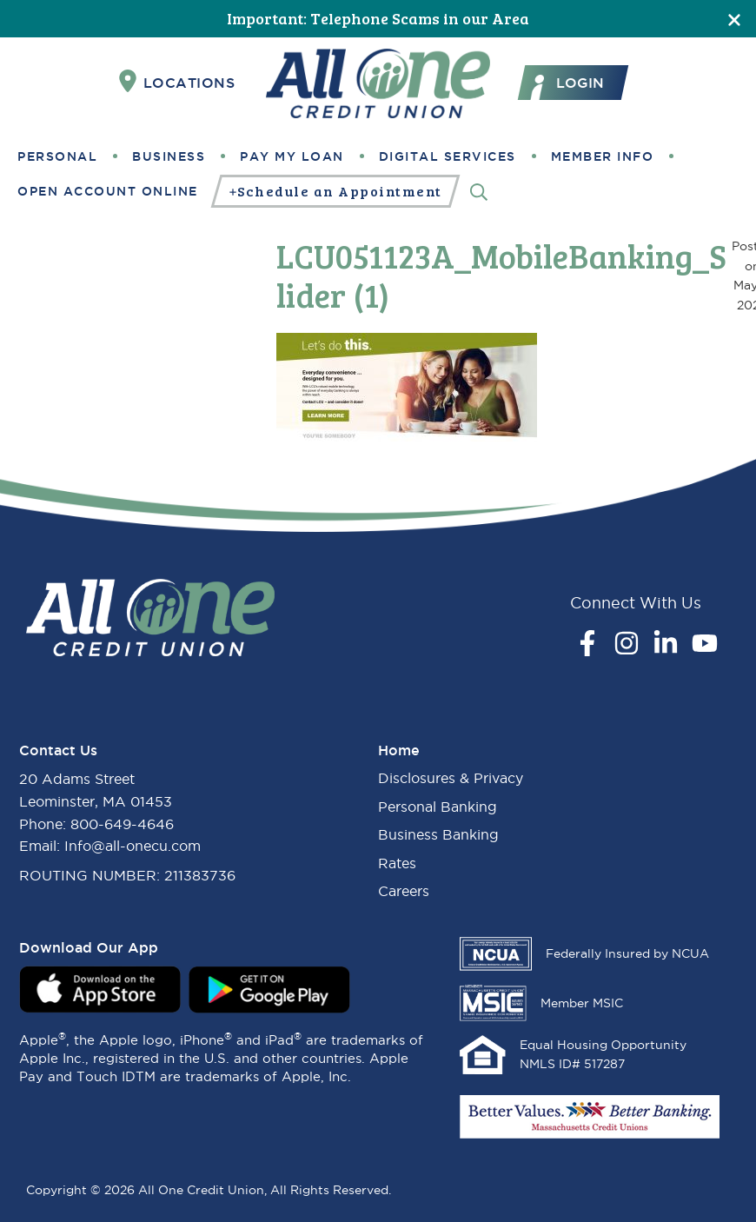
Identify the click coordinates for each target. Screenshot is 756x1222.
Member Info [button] (602, 156)
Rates (397, 863)
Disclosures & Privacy (450, 778)
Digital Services (447, 156)
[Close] (734, 19)
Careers (403, 891)
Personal (57, 156)
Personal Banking (437, 806)
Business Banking (438, 834)
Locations (177, 81)
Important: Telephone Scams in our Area (378, 18)
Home (399, 750)
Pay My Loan (292, 156)
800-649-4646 (122, 824)
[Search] (478, 191)
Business (168, 156)
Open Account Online (107, 191)
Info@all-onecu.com (132, 845)
